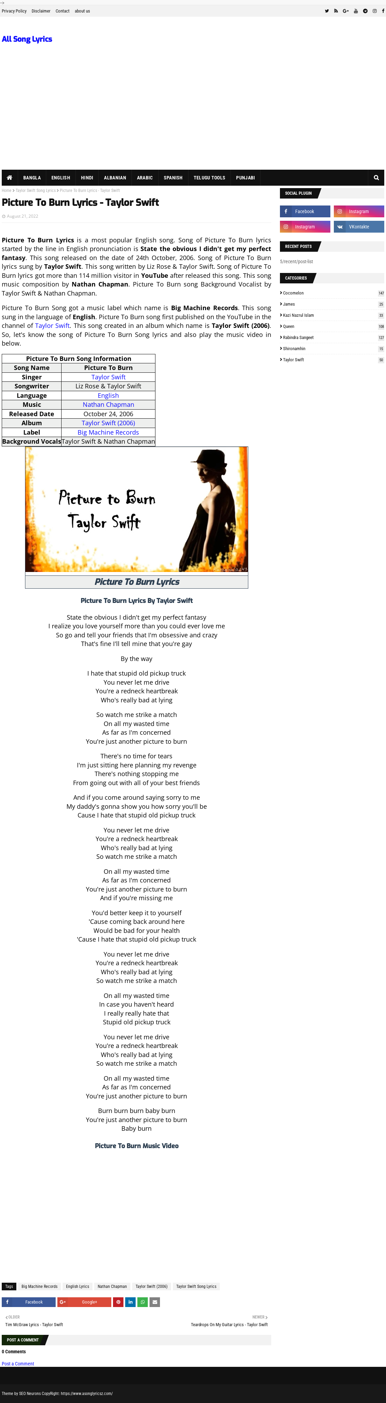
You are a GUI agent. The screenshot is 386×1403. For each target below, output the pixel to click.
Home (6, 190)
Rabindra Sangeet (333, 337)
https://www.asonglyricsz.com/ (87, 1393)
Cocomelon (333, 293)
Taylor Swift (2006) (108, 423)
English (108, 395)
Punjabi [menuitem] (245, 177)
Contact (63, 11)
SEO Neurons (30, 1393)
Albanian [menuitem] (115, 177)
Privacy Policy (14, 11)
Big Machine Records (108, 432)
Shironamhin (333, 348)
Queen (333, 326)
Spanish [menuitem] (173, 177)
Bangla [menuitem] (32, 177)
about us (82, 11)
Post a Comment (18, 1363)
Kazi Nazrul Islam (333, 315)
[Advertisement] (193, 117)
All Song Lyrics (27, 39)
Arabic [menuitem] (145, 177)
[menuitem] (10, 178)
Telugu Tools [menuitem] (210, 177)
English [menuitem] (60, 177)
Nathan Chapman (108, 404)
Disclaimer (41, 11)
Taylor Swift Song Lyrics (36, 190)
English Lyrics (77, 1286)
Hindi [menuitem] (87, 177)
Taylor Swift (52, 325)
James (333, 304)
